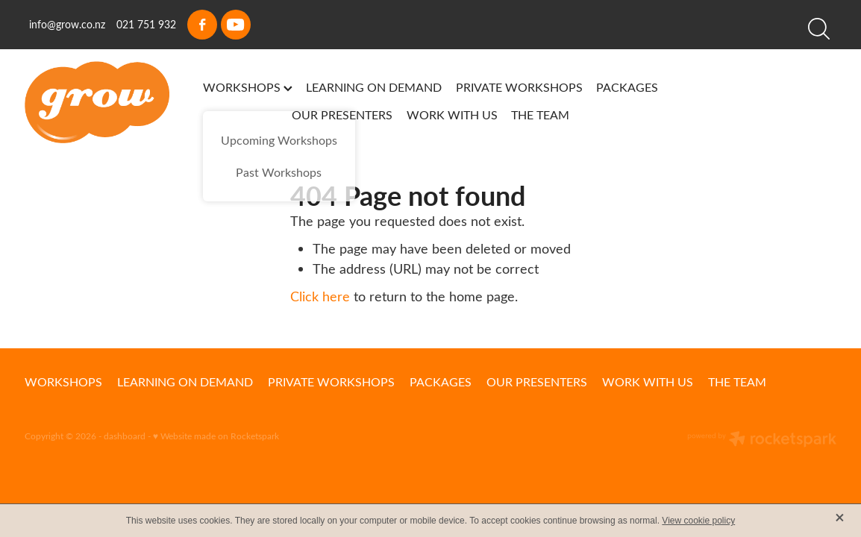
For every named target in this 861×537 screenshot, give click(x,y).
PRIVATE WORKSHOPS (519, 87)
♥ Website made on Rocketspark (216, 436)
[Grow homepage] (106, 102)
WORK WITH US (452, 114)
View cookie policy (698, 520)
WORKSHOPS (247, 87)
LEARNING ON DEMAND (374, 87)
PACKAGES (627, 87)
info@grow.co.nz (67, 24)
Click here (320, 296)
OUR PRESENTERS (342, 114)
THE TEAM (540, 114)
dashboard (124, 436)
